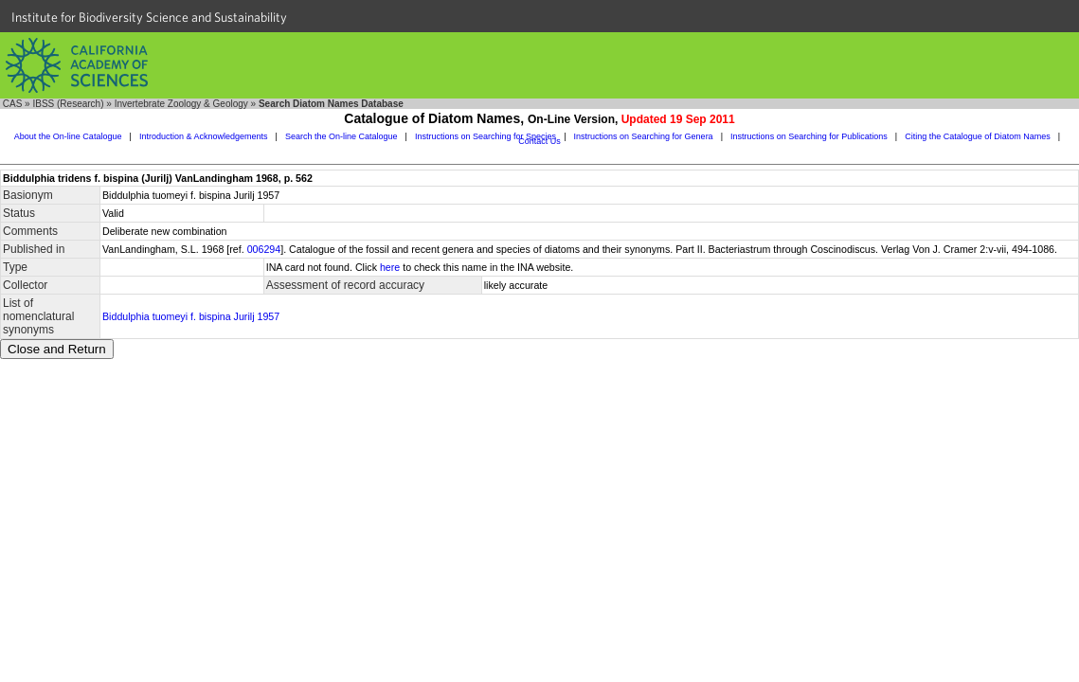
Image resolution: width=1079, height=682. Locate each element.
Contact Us (539, 141)
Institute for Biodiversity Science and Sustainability (149, 17)
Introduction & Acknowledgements (203, 136)
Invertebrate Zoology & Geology (181, 104)
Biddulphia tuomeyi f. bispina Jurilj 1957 (190, 316)
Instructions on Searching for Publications (809, 136)
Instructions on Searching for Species (485, 136)
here (390, 267)
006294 (264, 249)
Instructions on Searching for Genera (643, 136)
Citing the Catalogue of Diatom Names (978, 136)
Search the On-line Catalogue (341, 136)
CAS (13, 104)
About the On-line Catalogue (68, 136)
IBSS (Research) (67, 104)
